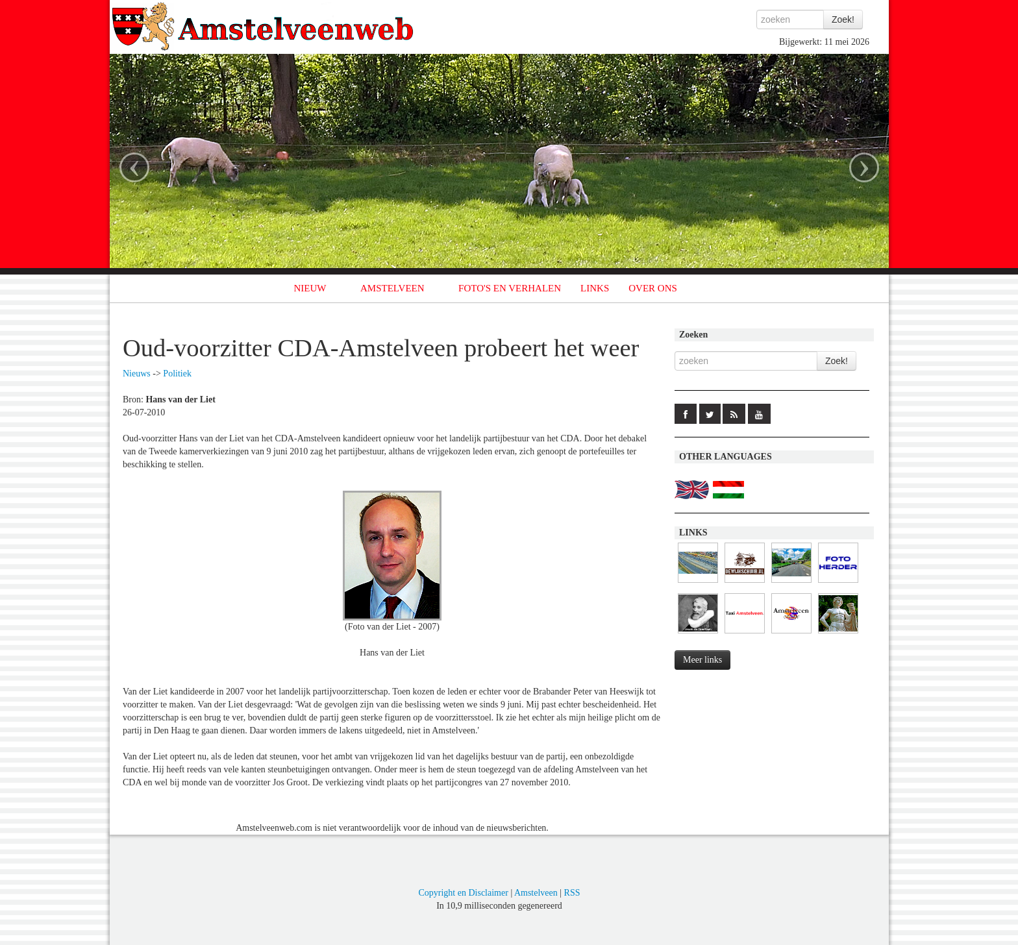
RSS (572, 893)
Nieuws (137, 373)
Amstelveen (536, 893)
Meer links (702, 660)
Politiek (177, 373)
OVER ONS (652, 288)
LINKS (594, 288)
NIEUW (310, 288)
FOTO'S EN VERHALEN (509, 288)
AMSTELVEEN (392, 288)
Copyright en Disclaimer (463, 893)
